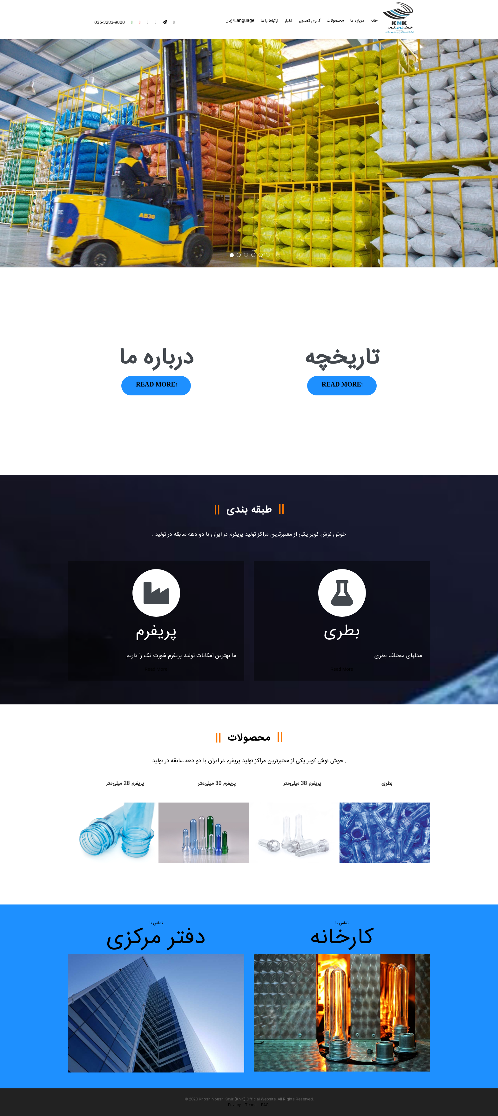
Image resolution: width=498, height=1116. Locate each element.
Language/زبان (239, 20)
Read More (156, 669)
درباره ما (357, 20)
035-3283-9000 (109, 22)
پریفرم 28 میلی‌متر (125, 783)
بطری (386, 783)
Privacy (234, 1105)
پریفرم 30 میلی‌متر (217, 783)
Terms (251, 1105)
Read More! (156, 385)
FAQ (265, 1105)
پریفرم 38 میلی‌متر (302, 783)
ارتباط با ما (269, 20)
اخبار (288, 20)
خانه (374, 20)
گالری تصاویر (309, 20)
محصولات (335, 20)
